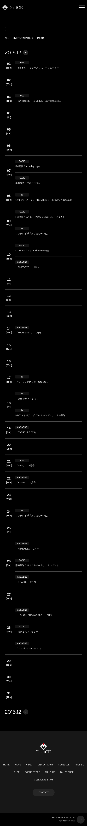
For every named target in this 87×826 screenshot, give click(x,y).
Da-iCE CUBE (67, 772)
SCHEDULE (64, 764)
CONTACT (44, 792)
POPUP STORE (32, 772)
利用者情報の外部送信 (67, 821)
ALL (7, 38)
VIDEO (29, 764)
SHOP (17, 772)
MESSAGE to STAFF (43, 779)
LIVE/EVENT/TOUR (23, 38)
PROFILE (79, 764)
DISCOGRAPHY (45, 764)
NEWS (18, 764)
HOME (6, 764)
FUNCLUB (50, 772)
